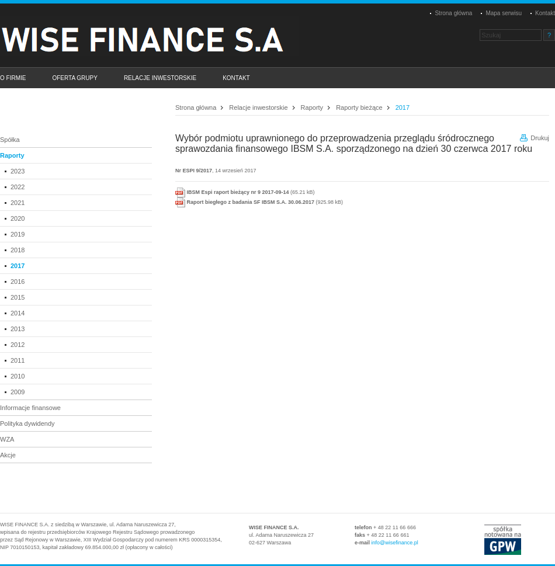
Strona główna (453, 13)
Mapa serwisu (503, 13)
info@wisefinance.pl (395, 543)
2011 (18, 360)
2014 (18, 313)
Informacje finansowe (30, 407)
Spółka (10, 139)
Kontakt (545, 13)
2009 (18, 391)
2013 (18, 328)
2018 (18, 250)
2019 (18, 234)
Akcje (8, 455)
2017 (18, 265)
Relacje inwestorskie (258, 107)
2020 (18, 218)
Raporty (12, 155)
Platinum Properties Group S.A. (154, 36)
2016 (18, 281)
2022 (18, 186)
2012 (18, 344)
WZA (7, 439)
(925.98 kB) (259, 202)
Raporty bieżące (359, 107)
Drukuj (539, 137)
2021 (18, 202)
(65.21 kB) (245, 192)
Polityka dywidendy (27, 423)
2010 (18, 376)
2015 (18, 297)
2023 (18, 171)
